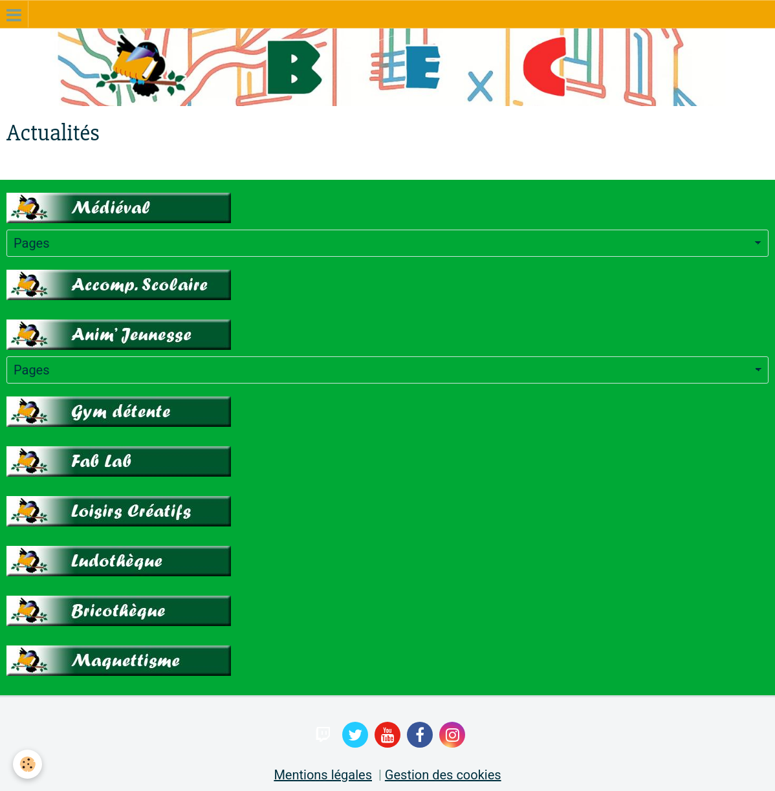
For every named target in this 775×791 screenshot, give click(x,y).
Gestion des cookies (443, 775)
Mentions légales (323, 775)
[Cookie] (27, 764)
